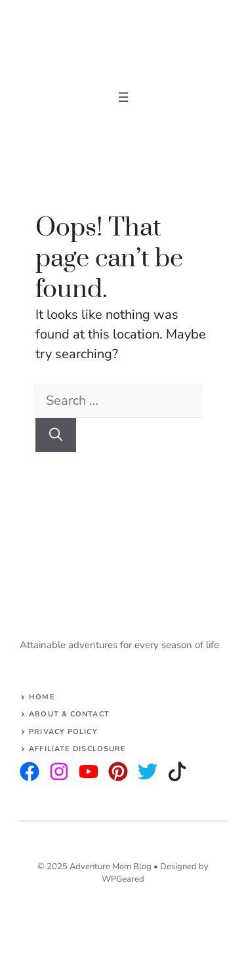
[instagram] (29, 771)
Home (41, 697)
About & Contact (69, 714)
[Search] (55, 435)
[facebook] (88, 771)
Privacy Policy (63, 732)
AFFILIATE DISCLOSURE (77, 749)
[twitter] (59, 771)
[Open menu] (123, 97)
